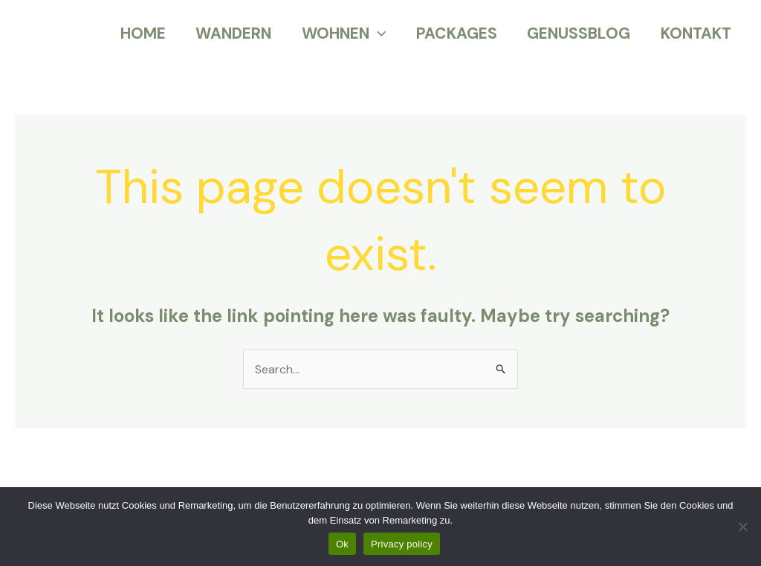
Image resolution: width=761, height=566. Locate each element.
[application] (373, 33)
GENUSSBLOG (577, 33)
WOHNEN (339, 33)
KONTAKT (695, 33)
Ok (342, 544)
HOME (136, 33)
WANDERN (228, 33)
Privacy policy (402, 544)
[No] (742, 526)
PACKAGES (453, 33)
